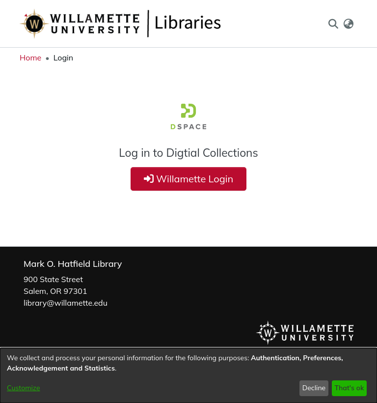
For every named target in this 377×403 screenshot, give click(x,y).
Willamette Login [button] (189, 179)
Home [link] (30, 57)
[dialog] (188, 375)
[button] (333, 23)
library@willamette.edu (66, 303)
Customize (23, 387)
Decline (314, 387)
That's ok (349, 387)
